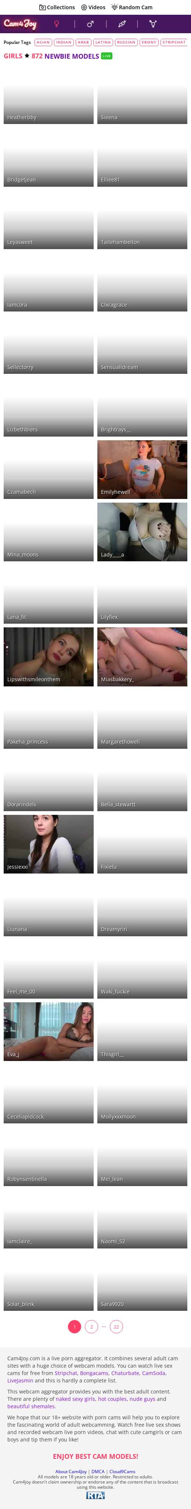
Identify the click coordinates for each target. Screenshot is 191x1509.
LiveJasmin (20, 1380)
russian (126, 42)
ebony (149, 42)
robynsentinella (27, 1178)
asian (43, 42)
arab (83, 42)
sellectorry (20, 367)
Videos (92, 7)
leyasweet (20, 241)
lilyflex (109, 616)
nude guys (142, 1398)
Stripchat (66, 1373)
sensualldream (119, 367)
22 (116, 1327)
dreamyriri (114, 929)
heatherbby (21, 117)
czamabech (21, 491)
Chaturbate (125, 1373)
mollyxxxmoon (118, 1116)
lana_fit (16, 616)
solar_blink (20, 1304)
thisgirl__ (112, 1054)
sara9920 (112, 1304)
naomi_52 (113, 1241)
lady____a (112, 554)
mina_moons (23, 554)
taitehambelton (120, 241)
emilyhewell (115, 491)
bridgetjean (21, 179)
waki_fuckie (115, 991)
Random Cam (131, 7)
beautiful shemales (31, 1406)
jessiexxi (17, 866)
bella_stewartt (118, 804)
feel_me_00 (21, 991)
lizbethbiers (22, 429)
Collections (57, 7)
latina (103, 42)
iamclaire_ (19, 1241)
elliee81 (110, 179)
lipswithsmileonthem (33, 679)
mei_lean (112, 1178)
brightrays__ (116, 429)
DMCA (98, 1471)
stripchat (174, 42)
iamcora (17, 304)
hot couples (112, 1398)
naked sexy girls (75, 1398)
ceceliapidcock (25, 1116)
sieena (109, 117)
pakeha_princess (27, 741)
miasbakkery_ (117, 679)
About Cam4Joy (71, 1471)
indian (64, 42)
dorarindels (21, 804)
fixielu (109, 866)
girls (13, 55)
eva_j (13, 1054)
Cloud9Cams (122, 1471)
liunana (17, 929)
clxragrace (114, 304)
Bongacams (94, 1373)
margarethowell (120, 741)
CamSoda (153, 1373)
